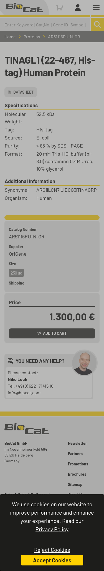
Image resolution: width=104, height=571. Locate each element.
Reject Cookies (52, 549)
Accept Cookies (52, 560)
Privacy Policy (52, 529)
